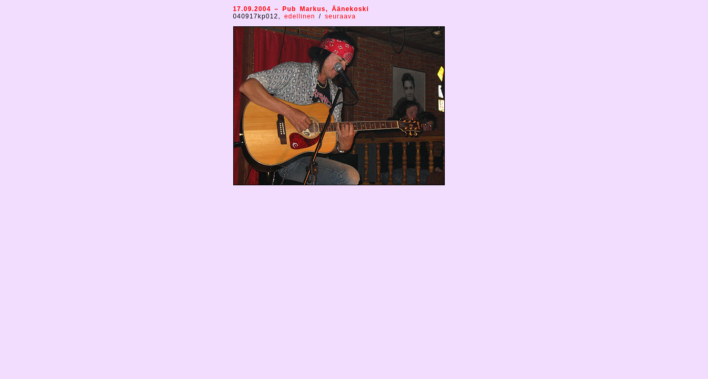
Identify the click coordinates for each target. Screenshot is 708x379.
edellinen (301, 16)
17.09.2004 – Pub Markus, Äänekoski (301, 9)
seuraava (340, 16)
